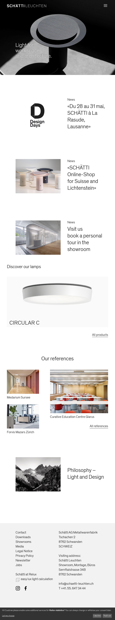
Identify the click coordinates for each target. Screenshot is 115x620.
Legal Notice (24, 551)
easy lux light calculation (37, 579)
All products (100, 335)
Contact (21, 532)
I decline (97, 615)
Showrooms (23, 542)
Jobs (19, 565)
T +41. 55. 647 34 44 (72, 588)
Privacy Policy (25, 556)
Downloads (23, 537)
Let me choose (8, 615)
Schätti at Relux (26, 574)
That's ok (107, 615)
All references (99, 426)
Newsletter (23, 560)
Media (20, 546)
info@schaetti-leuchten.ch (76, 584)
